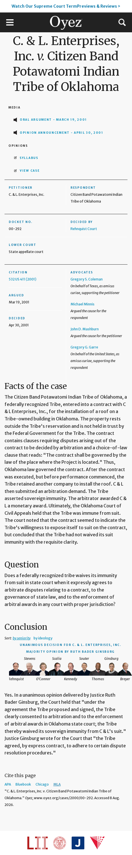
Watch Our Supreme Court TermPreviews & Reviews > (66, 6)
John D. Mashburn (85, 329)
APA (8, 784)
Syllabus (29, 158)
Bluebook (23, 784)
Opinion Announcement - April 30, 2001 (61, 133)
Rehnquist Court (84, 229)
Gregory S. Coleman (87, 279)
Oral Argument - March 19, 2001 (53, 120)
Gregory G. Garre (84, 347)
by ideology (43, 638)
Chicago (42, 784)
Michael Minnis (82, 304)
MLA (57, 784)
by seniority (21, 638)
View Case (29, 171)
